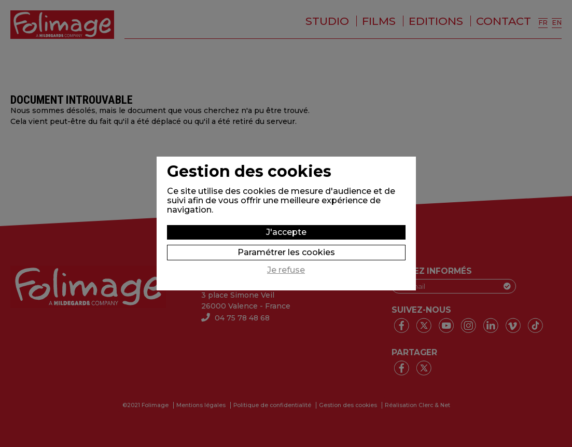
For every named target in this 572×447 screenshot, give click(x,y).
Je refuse (286, 270)
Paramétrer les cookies (286, 252)
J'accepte (286, 232)
